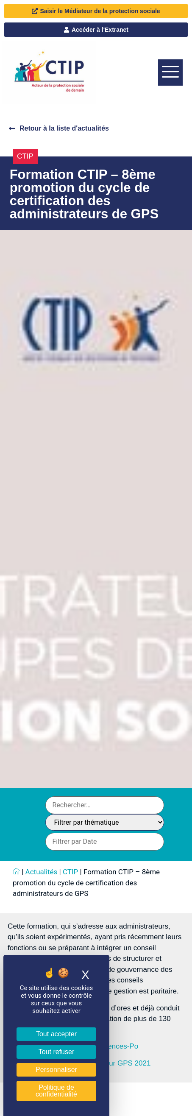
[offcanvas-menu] (170, 72)
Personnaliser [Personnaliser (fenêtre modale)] (56, 1069)
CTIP (25, 156)
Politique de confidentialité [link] (56, 1091)
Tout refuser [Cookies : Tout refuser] (56, 1051)
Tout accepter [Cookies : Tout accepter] (56, 1034)
